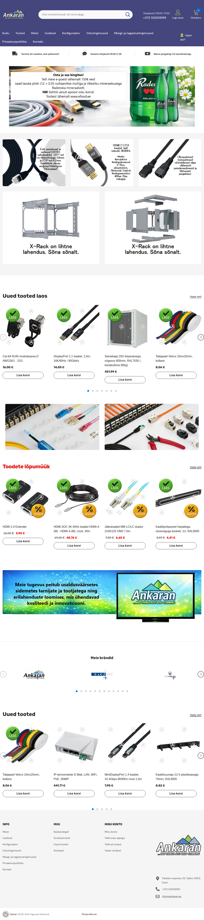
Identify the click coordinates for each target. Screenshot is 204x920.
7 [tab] (116, 391)
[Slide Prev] (3, 337)
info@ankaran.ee (171, 898)
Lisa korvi (21, 375)
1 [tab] (88, 391)
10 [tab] (118, 693)
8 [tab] (109, 693)
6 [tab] (111, 391)
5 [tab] (106, 391)
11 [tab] (123, 693)
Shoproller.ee (89, 916)
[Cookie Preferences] (6, 914)
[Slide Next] (201, 337)
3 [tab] (97, 391)
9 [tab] (113, 693)
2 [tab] (93, 391)
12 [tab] (127, 693)
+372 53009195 (154, 18)
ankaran (12, 916)
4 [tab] (102, 391)
